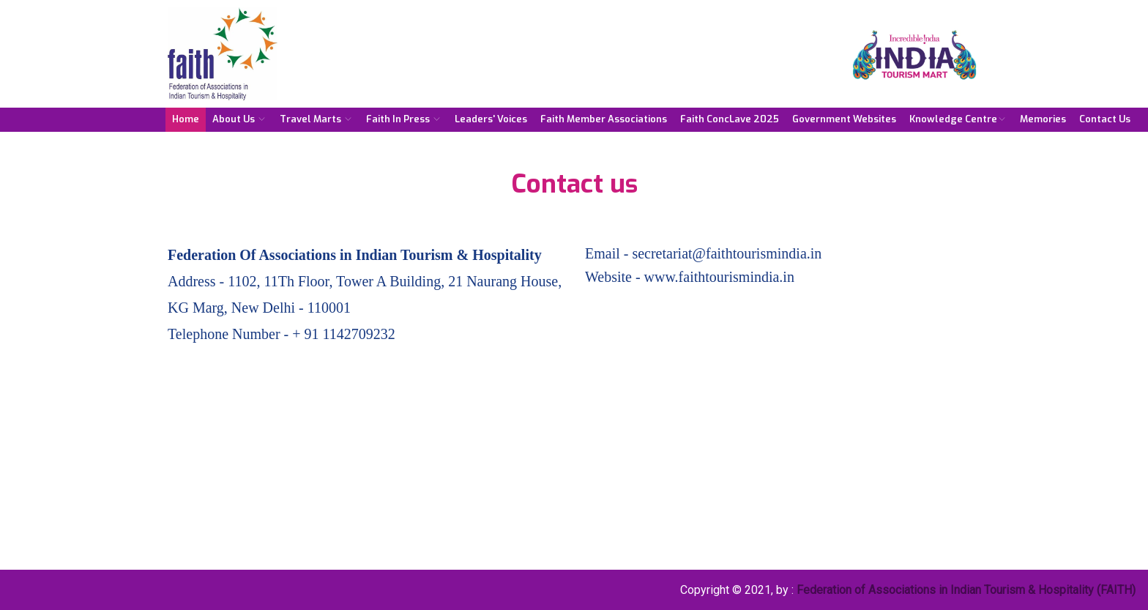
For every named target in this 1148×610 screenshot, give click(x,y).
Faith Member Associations (603, 119)
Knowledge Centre (958, 119)
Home (185, 119)
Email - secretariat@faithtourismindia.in (703, 253)
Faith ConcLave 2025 (729, 119)
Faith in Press (403, 119)
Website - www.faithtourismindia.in (689, 277)
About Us (239, 119)
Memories (1043, 119)
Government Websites (844, 119)
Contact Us (1104, 119)
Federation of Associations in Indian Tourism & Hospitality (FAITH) (966, 590)
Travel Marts (316, 119)
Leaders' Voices (491, 119)
